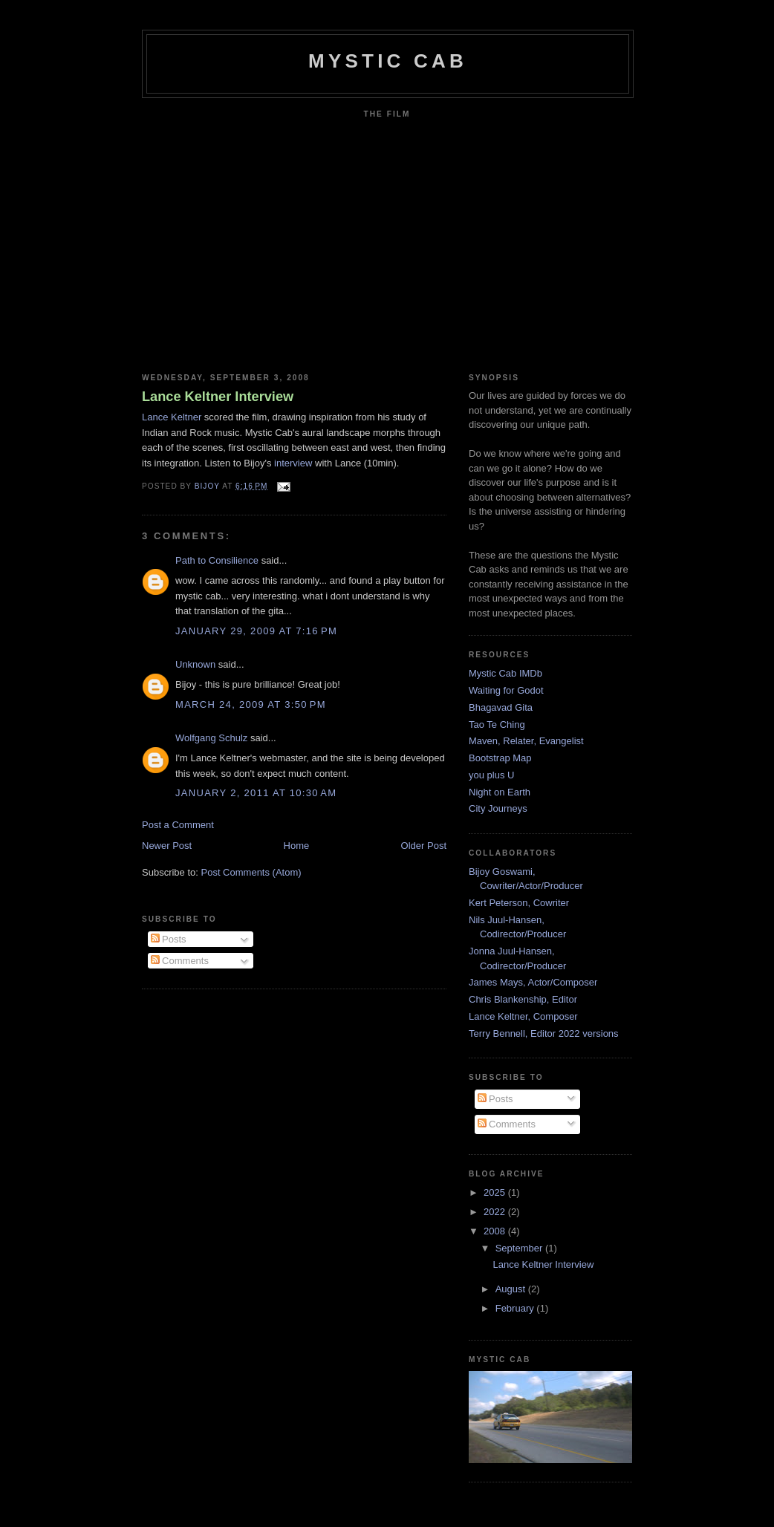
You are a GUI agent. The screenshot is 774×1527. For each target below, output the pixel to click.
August (511, 1289)
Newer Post (167, 845)
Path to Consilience (216, 560)
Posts (168, 939)
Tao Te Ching (497, 724)
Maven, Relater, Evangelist (526, 740)
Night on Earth (499, 792)
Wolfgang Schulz (211, 737)
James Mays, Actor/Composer (533, 982)
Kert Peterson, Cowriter (519, 902)
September (520, 1248)
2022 (496, 1211)
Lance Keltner (171, 417)
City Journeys (498, 808)
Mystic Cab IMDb (505, 673)
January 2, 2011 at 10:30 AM (255, 792)
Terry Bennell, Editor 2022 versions (544, 1033)
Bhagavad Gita (501, 707)
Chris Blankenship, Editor (523, 999)
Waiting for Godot (506, 690)
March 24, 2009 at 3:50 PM (250, 704)
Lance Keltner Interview (217, 396)
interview (293, 463)
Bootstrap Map (500, 758)
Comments (180, 960)
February (516, 1308)
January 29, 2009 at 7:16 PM (256, 630)
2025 (496, 1192)
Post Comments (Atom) (251, 872)
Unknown (195, 664)
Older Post (423, 845)
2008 (496, 1231)
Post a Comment (178, 824)
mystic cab (387, 61)
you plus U (491, 775)
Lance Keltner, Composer (523, 1016)
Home (297, 845)
